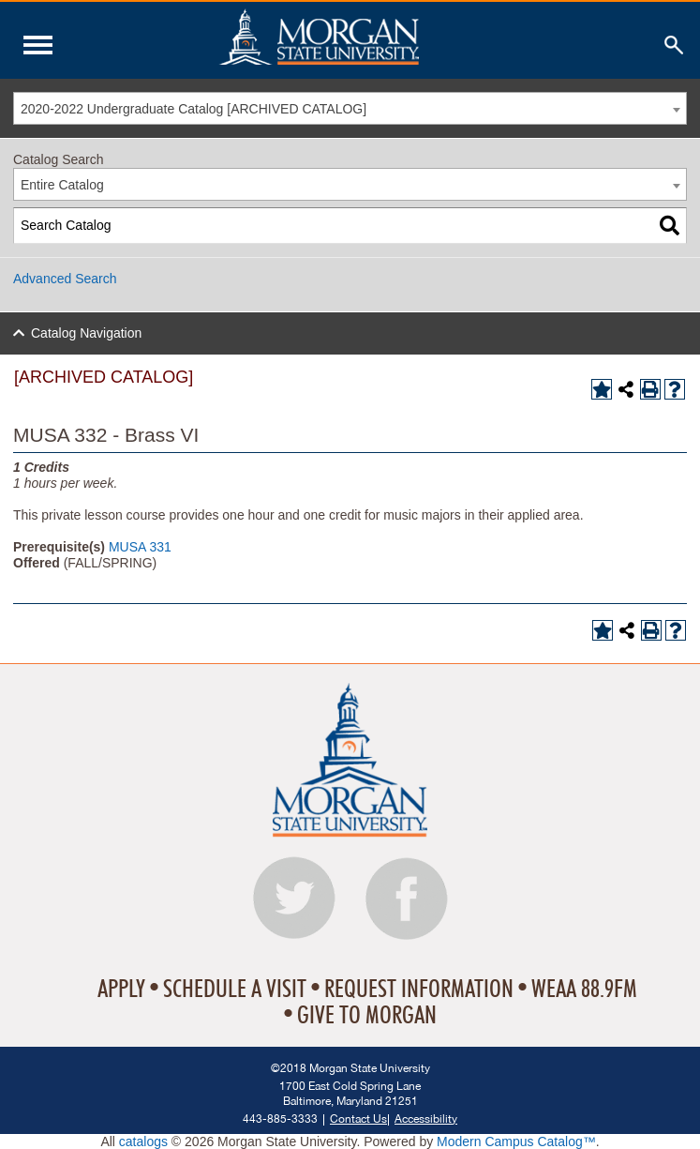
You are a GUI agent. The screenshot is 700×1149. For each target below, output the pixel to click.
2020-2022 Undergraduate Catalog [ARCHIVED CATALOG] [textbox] (193, 108)
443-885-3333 (280, 1118)
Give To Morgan (367, 1016)
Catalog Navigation (86, 332)
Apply (121, 989)
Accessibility (426, 1118)
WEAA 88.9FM (584, 989)
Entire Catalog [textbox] (62, 184)
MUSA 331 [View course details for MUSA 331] (140, 546)
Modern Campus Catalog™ (516, 1141)
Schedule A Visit (234, 989)
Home (358, 36)
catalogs (143, 1141)
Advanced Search (65, 278)
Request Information (419, 989)
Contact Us (358, 1118)
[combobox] (350, 108)
